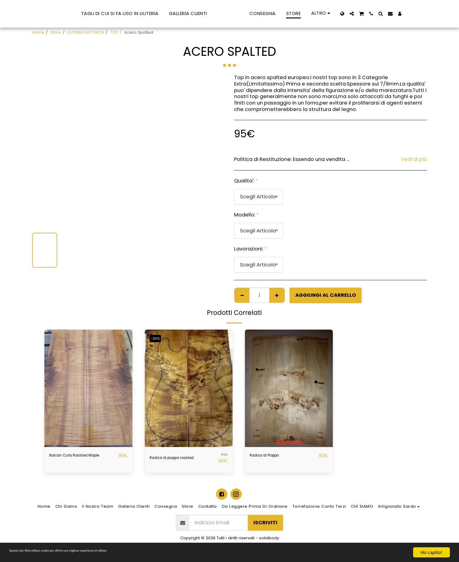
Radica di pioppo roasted (182, 457)
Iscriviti (265, 525)
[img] (88, 388)
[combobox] (258, 196)
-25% (157, 338)
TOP (114, 32)
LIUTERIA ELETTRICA (85, 32)
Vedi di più (414, 159)
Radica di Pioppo (271, 455)
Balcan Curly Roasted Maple (76, 459)
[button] (385, 13)
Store (55, 32)
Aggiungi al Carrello (325, 295)
